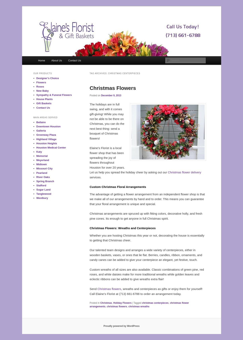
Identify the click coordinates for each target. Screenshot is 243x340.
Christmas (106, 303)
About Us (56, 60)
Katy (39, 151)
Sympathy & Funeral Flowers (54, 94)
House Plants (44, 99)
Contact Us (74, 60)
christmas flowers (117, 306)
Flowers (41, 82)
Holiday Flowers (122, 303)
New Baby (42, 90)
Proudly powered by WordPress (121, 326)
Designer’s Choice (47, 78)
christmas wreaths (138, 306)
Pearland (41, 172)
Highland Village (46, 139)
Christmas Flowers (113, 88)
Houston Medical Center (51, 147)
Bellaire (41, 122)
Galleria (41, 130)
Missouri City (44, 168)
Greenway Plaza (46, 134)
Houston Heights (46, 143)
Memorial (42, 155)
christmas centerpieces (155, 303)
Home (41, 60)
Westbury (42, 198)
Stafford (41, 185)
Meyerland (42, 160)
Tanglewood (43, 193)
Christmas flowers (109, 289)
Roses (40, 86)
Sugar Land (43, 189)
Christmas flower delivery (184, 172)
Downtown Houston (48, 126)
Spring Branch (45, 181)
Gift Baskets (44, 103)
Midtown (41, 164)
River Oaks (43, 177)
